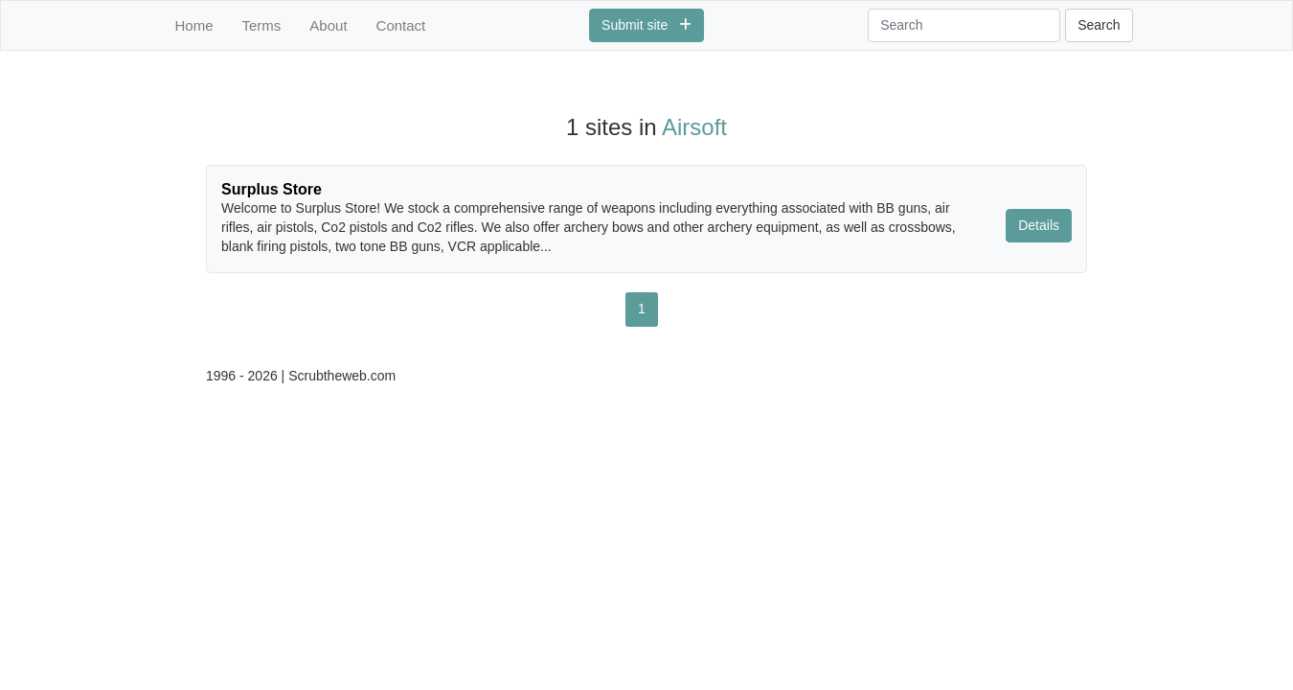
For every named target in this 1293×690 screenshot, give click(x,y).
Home (194, 25)
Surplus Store (271, 189)
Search (1099, 25)
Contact (401, 25)
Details (1038, 225)
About (328, 25)
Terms (262, 25)
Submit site (646, 25)
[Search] (964, 25)
